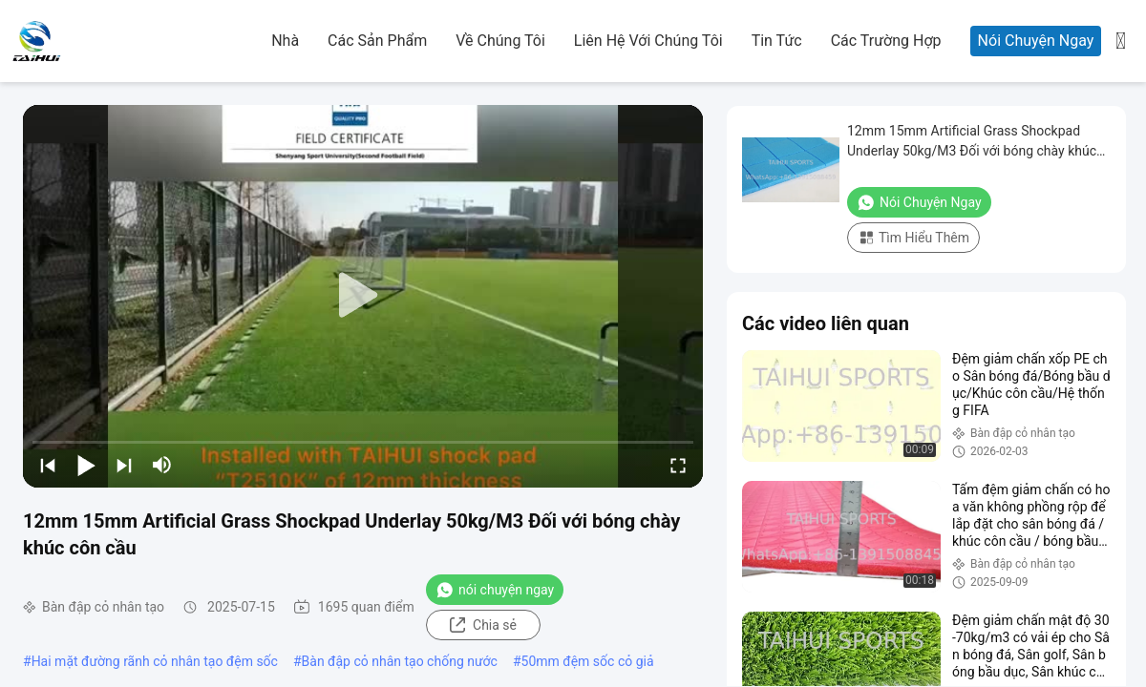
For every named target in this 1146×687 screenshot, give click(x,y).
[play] (363, 296)
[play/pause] (86, 464)
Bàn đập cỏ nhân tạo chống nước (400, 661)
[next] (124, 464)
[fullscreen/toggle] (678, 464)
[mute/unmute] (162, 464)
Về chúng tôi (500, 40)
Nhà (285, 40)
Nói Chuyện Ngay (1036, 40)
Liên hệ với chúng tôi (648, 40)
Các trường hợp (886, 40)
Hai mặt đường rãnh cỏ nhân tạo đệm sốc (155, 661)
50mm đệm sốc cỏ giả (587, 661)
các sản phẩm (377, 40)
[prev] (48, 464)
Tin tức (777, 40)
